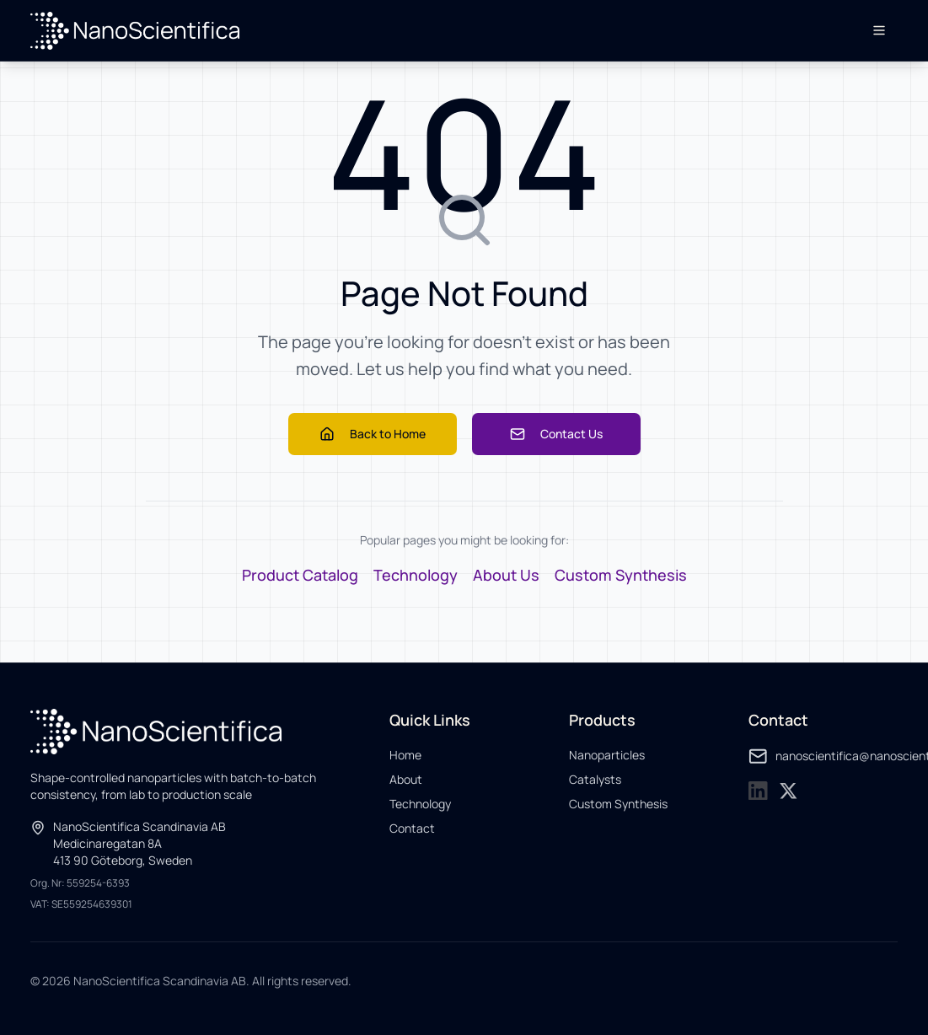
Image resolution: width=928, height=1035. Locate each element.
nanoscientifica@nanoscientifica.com (823, 756)
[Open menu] (879, 30)
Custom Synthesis (621, 575)
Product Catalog (300, 575)
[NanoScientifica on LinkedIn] (758, 791)
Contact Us (556, 434)
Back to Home (372, 434)
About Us (506, 575)
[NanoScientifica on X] (788, 791)
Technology (415, 575)
